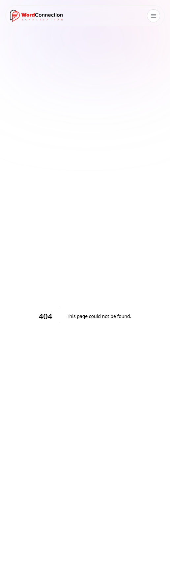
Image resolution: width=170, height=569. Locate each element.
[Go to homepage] (36, 16)
